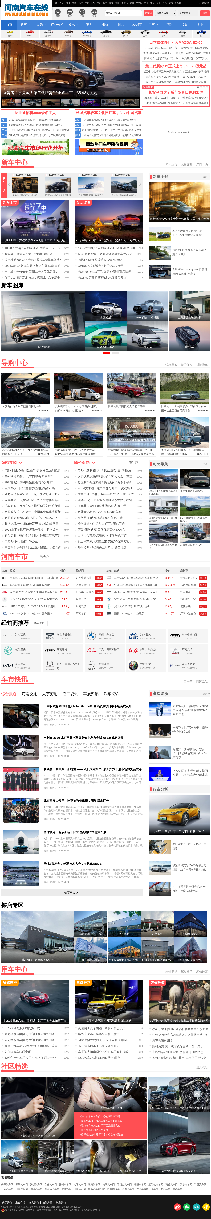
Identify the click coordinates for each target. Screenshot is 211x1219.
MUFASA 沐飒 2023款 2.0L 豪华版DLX (32, 613)
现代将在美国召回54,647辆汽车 (99, 120)
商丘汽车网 (171, 1184)
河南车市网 (80, 1188)
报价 (105, 24)
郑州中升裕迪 (84, 577)
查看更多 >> (71, 892)
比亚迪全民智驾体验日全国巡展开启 (101, 135)
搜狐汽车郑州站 (96, 1188)
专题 (185, 24)
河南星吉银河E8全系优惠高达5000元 (102, 506)
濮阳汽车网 (140, 1184)
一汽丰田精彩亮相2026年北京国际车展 (29, 130)
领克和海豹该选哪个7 (192, 491)
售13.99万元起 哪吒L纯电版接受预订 (102, 277)
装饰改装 (202, 971)
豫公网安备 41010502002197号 (18, 1210)
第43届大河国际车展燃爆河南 (49, 135)
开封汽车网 (65, 1184)
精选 (70, 16)
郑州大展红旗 (188, 584)
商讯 (77, 130)
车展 (94, 16)
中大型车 (87, 36)
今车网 (154, 1188)
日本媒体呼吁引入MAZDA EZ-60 (175, 42)
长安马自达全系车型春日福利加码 (175, 92)
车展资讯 (91, 694)
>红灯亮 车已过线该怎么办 (94, 1130)
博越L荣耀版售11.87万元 (49, 125)
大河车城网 (142, 1188)
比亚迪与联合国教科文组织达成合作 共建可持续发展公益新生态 (190, 710)
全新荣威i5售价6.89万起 (21, 125)
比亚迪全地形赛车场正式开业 (161, 58)
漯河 (111, 3)
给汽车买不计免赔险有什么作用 (99, 1034)
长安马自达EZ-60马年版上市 (160, 47)
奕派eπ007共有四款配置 (21, 120)
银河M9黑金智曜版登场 (194, 47)
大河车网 (177, 1188)
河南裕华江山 (84, 584)
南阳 (117, 3)
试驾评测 (187, 164)
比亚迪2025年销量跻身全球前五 (162, 103)
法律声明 (47, 1202)
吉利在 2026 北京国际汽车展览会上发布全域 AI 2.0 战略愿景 (83, 737)
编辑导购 (148, 87)
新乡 (152, 3)
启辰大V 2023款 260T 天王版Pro (133, 606)
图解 (58, 16)
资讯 (71, 24)
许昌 (165, 3)
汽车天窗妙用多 (162, 1040)
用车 (151, 24)
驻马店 (178, 3)
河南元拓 (81, 599)
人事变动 (50, 694)
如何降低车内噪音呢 (18, 1052)
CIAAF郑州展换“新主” (20, 135)
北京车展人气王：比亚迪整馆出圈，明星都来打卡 (76, 800)
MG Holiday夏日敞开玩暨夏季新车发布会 (105, 254)
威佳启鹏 (185, 606)
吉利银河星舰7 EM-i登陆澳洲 (162, 76)
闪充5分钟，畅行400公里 (21, 541)
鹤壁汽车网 (22, 1184)
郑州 (68, 3)
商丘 (146, 3)
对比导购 (202, 365)
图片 (121, 24)
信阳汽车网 (7, 1188)
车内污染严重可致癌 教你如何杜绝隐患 (177, 1052)
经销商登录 (204, 3)
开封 (99, 3)
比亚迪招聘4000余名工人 (35, 113)
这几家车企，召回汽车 (94, 125)
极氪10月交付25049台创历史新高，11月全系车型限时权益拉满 (189, 869)
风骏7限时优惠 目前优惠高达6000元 (101, 529)
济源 (87, 3)
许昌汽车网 (200, 1184)
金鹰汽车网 (128, 1188)
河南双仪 (81, 606)
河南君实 (81, 613)
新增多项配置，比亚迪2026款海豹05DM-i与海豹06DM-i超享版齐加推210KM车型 (75, 454)
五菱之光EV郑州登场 (197, 71)
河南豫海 (185, 592)
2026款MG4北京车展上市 (157, 53)
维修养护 (171, 971)
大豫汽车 (66, 1188)
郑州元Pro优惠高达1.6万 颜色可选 (100, 517)
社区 (201, 24)
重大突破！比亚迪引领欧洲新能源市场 (30, 488)
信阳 (158, 3)
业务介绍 (20, 1202)
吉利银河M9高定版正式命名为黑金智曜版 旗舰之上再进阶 (58, 191)
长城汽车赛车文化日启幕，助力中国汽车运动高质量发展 (108, 113)
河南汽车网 (22, 1188)
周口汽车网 (36, 1188)
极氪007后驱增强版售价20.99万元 (100, 265)
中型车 (68, 36)
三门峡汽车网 (155, 1184)
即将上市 (171, 164)
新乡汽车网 (186, 1184)
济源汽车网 (36, 1184)
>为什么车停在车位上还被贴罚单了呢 (100, 1116)
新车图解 (160, 176)
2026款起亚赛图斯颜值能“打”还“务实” (29, 482)
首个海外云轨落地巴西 (158, 81)
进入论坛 (202, 1067)
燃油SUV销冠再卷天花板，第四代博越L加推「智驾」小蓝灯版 (124, 191)
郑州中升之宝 (188, 599)
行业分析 (57, 24)
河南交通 (29, 694)
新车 (24, 24)
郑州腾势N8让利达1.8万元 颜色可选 (101, 523)
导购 (39, 24)
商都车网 (165, 1188)
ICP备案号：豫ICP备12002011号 (85, 1210)
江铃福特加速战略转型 (48, 120)
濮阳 (132, 3)
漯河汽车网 (94, 1184)
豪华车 (106, 36)
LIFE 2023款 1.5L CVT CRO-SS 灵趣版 (33, 606)
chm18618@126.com (72, 1207)
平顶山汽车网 (124, 1184)
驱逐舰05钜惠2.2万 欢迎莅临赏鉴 (99, 512)
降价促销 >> (84, 462)
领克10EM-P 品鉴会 (194, 76)
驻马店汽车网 (52, 1188)
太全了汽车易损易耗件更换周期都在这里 (31, 1046)
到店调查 (84, 202)
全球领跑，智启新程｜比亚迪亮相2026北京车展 (75, 832)
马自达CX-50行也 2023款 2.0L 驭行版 (136, 577)
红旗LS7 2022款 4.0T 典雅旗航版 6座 (136, 584)
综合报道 (9, 694)
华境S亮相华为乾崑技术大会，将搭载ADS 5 (73, 863)
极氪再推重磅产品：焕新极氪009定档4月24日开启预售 (25, 188)
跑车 (164, 36)
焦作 (93, 3)
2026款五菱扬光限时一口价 (160, 97)
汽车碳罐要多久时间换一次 (22, 1028)
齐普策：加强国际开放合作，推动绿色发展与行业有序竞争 (190, 753)
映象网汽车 (113, 1188)
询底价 (99, 578)
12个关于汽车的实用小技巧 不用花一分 (30, 1057)
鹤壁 (81, 3)
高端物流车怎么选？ (191, 544)
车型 (89, 24)
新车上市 (10, 202)
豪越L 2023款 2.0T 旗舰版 (129, 613)
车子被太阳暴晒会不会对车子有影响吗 (103, 1052)
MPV (125, 36)
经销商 (137, 24)
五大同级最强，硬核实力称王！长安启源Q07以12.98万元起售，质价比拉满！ (188, 235)
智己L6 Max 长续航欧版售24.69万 (100, 260)
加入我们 (34, 1202)
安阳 (74, 3)
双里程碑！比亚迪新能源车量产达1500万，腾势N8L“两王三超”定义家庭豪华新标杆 (131, 454)
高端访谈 (160, 693)
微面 (183, 36)
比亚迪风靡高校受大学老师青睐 (126, 406)
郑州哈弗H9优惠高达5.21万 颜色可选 (102, 547)
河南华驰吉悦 (188, 613)
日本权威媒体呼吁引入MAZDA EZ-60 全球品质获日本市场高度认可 (88, 706)
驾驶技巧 (187, 971)
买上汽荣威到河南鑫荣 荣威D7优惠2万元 (104, 541)
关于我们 (7, 1202)
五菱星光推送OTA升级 (195, 58)
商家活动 (202, 681)
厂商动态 (202, 164)
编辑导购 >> (11, 462)
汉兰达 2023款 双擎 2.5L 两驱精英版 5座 (33, 592)
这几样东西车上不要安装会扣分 (99, 1046)
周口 (171, 3)
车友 (82, 16)
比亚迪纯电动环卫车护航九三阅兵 (162, 71)
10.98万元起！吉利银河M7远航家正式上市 (32, 248)
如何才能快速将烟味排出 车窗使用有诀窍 (179, 1057)
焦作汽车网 (51, 1184)
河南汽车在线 (27, 10)
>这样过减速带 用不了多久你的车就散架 (101, 1134)
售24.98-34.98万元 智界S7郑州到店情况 (104, 271)
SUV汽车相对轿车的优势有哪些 (99, 1057)
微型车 (11, 36)
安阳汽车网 (7, 1184)
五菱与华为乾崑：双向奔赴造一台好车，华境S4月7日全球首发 (91, 191)
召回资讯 (70, 694)
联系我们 (61, 1202)
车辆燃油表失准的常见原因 (190, 81)
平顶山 (124, 3)
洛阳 (105, 3)
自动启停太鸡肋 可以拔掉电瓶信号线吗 (103, 1040)
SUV (145, 36)
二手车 (188, 681)
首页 (9, 24)
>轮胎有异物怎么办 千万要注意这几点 (100, 1125)
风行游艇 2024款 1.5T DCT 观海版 (30, 584)
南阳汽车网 (109, 1184)
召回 (77, 120)
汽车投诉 (111, 694)
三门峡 (139, 3)
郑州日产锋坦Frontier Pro (95, 130)
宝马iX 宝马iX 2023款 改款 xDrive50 (135, 599)
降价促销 (187, 365)
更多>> (206, 177)
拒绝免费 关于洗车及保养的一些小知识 (177, 1046)
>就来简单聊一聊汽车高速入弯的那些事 (101, 1121)
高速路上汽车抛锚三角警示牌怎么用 (101, 1028)
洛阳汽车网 (80, 1184)
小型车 (30, 36)
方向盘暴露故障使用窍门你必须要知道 (30, 1034)
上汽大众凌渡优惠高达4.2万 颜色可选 (102, 535)
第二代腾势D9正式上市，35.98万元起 (175, 66)
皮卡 (202, 36)
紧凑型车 (49, 36)
